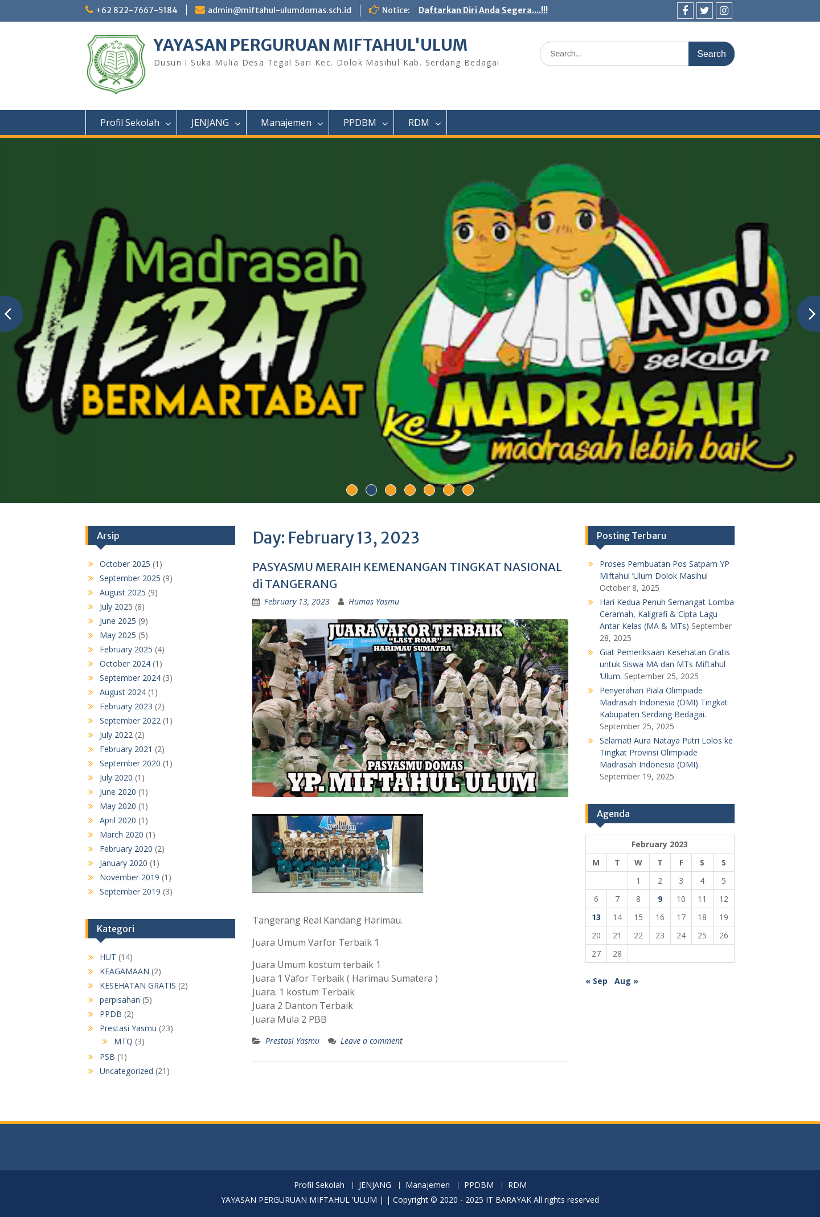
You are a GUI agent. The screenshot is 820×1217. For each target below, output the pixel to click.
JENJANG (210, 122)
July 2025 (116, 606)
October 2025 (125, 563)
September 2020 (130, 763)
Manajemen (286, 122)
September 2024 (130, 677)
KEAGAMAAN (124, 971)
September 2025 (130, 578)
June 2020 (118, 791)
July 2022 (116, 734)
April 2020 (118, 820)
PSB (107, 1056)
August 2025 (123, 592)
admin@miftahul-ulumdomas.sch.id (279, 10)
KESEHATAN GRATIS (138, 985)
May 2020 (118, 806)
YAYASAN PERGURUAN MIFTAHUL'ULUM (311, 45)
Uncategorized (126, 1070)
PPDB (111, 1013)
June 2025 (118, 620)
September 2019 (130, 891)
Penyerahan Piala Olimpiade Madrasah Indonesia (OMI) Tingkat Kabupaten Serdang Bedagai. (664, 702)
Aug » (626, 980)
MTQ (123, 1041)
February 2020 (126, 848)
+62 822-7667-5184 (137, 10)
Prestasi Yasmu (292, 1040)
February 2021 (126, 749)
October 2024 (125, 663)
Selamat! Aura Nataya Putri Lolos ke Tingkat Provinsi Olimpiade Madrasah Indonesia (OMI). (666, 752)
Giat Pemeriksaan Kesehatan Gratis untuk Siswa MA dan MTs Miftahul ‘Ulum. (665, 664)
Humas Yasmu (373, 601)
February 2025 (126, 649)
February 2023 (126, 706)
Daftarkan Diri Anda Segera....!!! (483, 10)
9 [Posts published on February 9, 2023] (660, 898)
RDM (418, 122)
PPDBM (359, 122)
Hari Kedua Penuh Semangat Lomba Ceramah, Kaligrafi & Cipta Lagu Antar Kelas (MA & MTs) (667, 614)
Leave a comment (372, 1040)
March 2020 (122, 834)
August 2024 (123, 692)
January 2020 (123, 862)
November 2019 (129, 877)
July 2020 (116, 777)
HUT (108, 956)
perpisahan (120, 999)
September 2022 (130, 720)
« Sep (596, 980)
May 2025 (118, 635)
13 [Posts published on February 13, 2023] (596, 917)
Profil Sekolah (129, 122)
